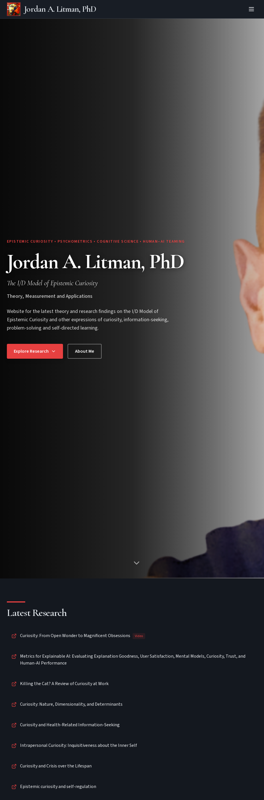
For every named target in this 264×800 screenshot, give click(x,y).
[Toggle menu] (251, 9)
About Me (84, 351)
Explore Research (35, 351)
